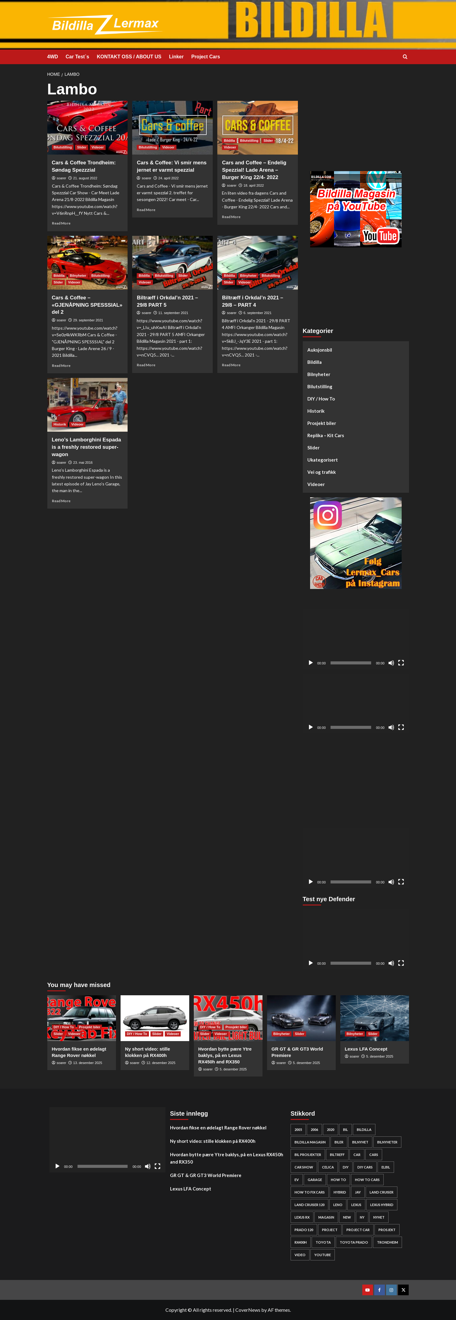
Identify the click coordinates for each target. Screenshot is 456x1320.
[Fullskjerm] (401, 663)
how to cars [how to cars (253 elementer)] (367, 1180)
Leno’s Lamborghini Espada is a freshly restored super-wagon (86, 447)
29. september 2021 (88, 320)
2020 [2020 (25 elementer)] (330, 1130)
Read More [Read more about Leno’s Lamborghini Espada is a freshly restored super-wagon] (61, 501)
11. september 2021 (173, 313)
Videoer (316, 484)
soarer (61, 178)
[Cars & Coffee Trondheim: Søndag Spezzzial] (87, 128)
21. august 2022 (85, 178)
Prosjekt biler (321, 423)
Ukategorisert (322, 460)
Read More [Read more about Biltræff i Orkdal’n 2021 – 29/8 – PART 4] (231, 365)
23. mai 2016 (83, 462)
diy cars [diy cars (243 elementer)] (365, 1167)
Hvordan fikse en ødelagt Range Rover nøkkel (218, 1127)
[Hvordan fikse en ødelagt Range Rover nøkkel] (81, 1018)
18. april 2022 (254, 185)
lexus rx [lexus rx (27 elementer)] (302, 1217)
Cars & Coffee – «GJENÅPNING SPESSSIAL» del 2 (87, 305)
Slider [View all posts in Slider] (81, 147)
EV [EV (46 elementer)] (297, 1180)
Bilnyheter (318, 374)
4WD (52, 56)
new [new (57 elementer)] (347, 1217)
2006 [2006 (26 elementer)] (314, 1130)
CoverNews (247, 1310)
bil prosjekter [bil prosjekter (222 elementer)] (308, 1155)
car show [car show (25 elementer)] (304, 1167)
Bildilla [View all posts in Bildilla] (229, 140)
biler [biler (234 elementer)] (339, 1142)
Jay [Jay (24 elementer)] (358, 1192)
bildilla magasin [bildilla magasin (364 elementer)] (310, 1142)
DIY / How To (321, 398)
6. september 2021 (258, 313)
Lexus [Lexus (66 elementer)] (356, 1205)
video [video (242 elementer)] (300, 1255)
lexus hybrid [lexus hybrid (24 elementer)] (381, 1205)
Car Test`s (77, 56)
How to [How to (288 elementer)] (338, 1180)
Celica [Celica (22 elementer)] (328, 1167)
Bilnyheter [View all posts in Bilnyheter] (78, 275)
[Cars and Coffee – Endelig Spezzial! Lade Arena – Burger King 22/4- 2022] (257, 128)
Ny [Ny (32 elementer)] (362, 1217)
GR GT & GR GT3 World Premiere (205, 1175)
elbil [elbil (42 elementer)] (386, 1167)
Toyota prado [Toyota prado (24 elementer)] (354, 1242)
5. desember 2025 (233, 1069)
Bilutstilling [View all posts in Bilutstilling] (63, 147)
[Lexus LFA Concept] (374, 1018)
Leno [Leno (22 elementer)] (337, 1205)
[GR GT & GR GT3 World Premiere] (301, 1018)
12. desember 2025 (161, 1063)
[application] (356, 639)
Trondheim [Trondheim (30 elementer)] (387, 1242)
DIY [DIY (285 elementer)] (346, 1167)
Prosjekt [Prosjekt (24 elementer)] (387, 1230)
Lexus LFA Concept (366, 1048)
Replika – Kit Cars (325, 435)
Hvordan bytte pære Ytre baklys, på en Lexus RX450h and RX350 (225, 1055)
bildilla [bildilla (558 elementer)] (364, 1130)
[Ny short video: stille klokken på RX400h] (155, 1018)
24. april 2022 (168, 178)
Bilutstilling (319, 386)
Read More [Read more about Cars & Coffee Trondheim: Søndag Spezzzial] (61, 223)
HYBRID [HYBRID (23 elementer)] (340, 1192)
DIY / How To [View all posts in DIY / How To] (64, 1027)
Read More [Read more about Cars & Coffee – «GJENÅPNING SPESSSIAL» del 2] (61, 365)
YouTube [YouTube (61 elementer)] (322, 1255)
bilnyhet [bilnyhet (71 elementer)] (360, 1142)
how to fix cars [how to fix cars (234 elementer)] (310, 1192)
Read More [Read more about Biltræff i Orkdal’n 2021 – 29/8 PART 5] (146, 365)
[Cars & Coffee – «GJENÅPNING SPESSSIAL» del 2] (87, 263)
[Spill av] (311, 663)
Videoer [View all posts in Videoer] (98, 147)
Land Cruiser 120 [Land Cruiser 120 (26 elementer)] (309, 1205)
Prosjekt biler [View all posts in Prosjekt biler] (89, 1027)
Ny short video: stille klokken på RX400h (212, 1141)
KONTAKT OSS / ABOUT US (129, 56)
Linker (176, 56)
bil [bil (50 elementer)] (345, 1130)
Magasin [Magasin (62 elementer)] (326, 1217)
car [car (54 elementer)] (356, 1155)
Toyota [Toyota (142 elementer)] (323, 1242)
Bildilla (314, 362)
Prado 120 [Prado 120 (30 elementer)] (304, 1230)
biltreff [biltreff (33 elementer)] (337, 1155)
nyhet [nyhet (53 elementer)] (379, 1217)
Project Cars (205, 56)
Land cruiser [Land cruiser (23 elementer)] (381, 1192)
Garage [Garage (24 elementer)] (315, 1180)
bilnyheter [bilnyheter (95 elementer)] (387, 1142)
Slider (313, 447)
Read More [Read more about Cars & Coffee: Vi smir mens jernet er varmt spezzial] (146, 209)
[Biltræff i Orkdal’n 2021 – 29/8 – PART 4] (257, 263)
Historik (315, 411)
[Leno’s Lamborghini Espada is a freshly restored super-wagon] (87, 405)
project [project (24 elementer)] (330, 1230)
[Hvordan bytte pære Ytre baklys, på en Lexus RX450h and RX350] (228, 1018)
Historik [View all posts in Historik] (60, 424)
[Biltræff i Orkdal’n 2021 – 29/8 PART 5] (172, 263)
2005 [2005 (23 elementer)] (298, 1130)
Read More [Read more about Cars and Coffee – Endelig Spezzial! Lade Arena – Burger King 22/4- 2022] (231, 216)
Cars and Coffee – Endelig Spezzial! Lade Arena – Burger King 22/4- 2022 (254, 170)
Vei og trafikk (321, 472)
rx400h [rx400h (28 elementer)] (301, 1242)
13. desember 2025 (87, 1063)
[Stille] (391, 663)
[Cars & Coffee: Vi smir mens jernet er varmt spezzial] (172, 128)
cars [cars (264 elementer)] (373, 1155)
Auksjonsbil (319, 350)
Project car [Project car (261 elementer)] (358, 1230)
